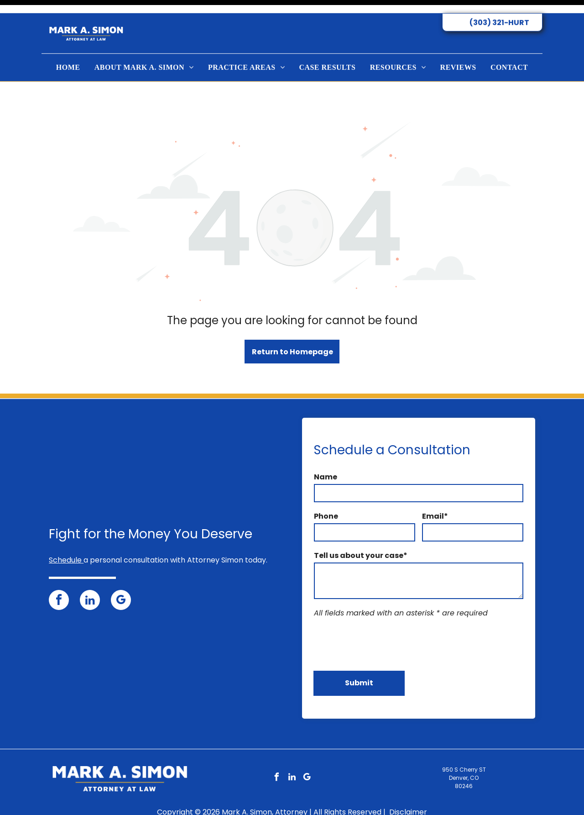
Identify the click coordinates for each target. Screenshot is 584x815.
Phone (326, 493)
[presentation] (383, 620)
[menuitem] (68, 54)
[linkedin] (90, 578)
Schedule (65, 537)
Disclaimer (408, 789)
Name (325, 454)
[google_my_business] (121, 578)
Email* (435, 493)
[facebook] (59, 578)
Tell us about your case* (360, 532)
